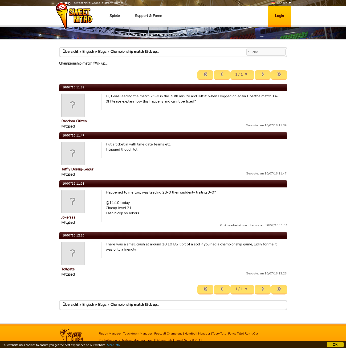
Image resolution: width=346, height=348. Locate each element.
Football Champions (168, 333)
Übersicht (70, 51)
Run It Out (251, 333)
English (88, 51)
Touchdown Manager (137, 333)
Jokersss (68, 217)
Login (279, 15)
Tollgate (68, 269)
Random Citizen (74, 121)
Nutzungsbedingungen (137, 340)
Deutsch (279, 3)
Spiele (115, 15)
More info (113, 346)
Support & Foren (148, 15)
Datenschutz (163, 340)
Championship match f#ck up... (134, 51)
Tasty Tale (219, 333)
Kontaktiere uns (109, 340)
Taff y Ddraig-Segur (77, 169)
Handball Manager (197, 333)
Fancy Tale (235, 333)
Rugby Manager (110, 333)
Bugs (102, 51)
